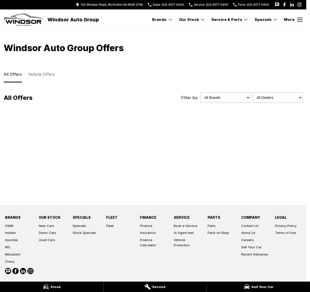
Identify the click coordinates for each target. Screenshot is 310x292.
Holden (10, 233)
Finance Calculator (148, 242)
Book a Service (185, 226)
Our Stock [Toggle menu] (192, 19)
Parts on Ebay (218, 233)
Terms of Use (285, 233)
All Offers (13, 74)
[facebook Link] (284, 4)
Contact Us (250, 226)
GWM (9, 226)
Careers (247, 240)
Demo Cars (47, 233)
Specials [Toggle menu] (266, 19)
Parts (212, 226)
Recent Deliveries (254, 254)
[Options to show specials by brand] (225, 97)
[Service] (155, 287)
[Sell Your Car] (258, 287)
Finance (146, 226)
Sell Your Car (251, 247)
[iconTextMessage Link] (277, 4)
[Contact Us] (109, 4)
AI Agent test (184, 233)
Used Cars (47, 240)
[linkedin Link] (292, 4)
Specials (79, 226)
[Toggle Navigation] (293, 20)
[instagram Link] (299, 4)
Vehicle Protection (182, 242)
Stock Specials (84, 233)
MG (7, 247)
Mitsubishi (12, 254)
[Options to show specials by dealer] (278, 97)
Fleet (110, 226)
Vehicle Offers (41, 74)
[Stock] (51, 287)
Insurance (148, 233)
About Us (248, 233)
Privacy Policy (286, 226)
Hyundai (11, 240)
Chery (9, 261)
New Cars (46, 226)
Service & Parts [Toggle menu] (229, 19)
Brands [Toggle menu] (162, 19)
